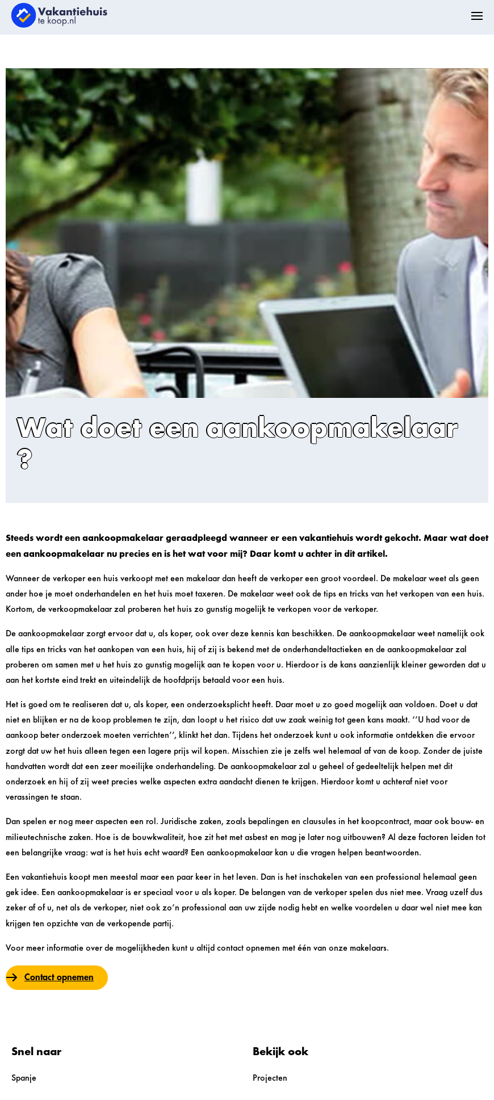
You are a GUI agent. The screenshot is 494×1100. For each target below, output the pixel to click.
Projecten (270, 1078)
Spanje (23, 1078)
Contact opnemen (59, 977)
